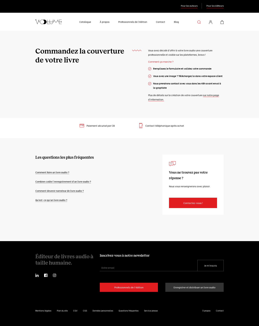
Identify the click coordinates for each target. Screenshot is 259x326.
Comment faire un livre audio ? (52, 172)
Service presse (151, 310)
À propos (105, 21)
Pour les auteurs (189, 5)
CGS (85, 310)
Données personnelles (102, 310)
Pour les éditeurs (215, 5)
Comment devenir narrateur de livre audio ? (59, 190)
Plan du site (62, 310)
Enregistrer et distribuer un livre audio (194, 287)
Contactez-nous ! (193, 203)
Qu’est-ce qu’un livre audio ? (51, 200)
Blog (176, 21)
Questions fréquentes (129, 310)
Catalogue (85, 21)
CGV (75, 310)
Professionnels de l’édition (132, 21)
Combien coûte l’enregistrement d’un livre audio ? (63, 181)
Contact (160, 21)
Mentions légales (43, 310)
